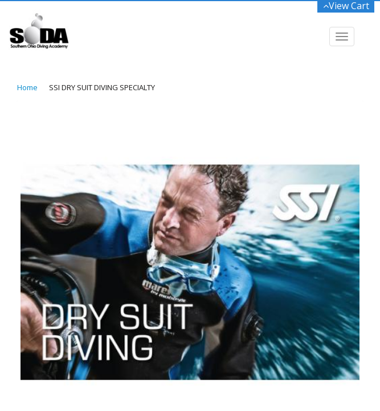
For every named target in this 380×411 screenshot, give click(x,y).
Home (27, 87)
